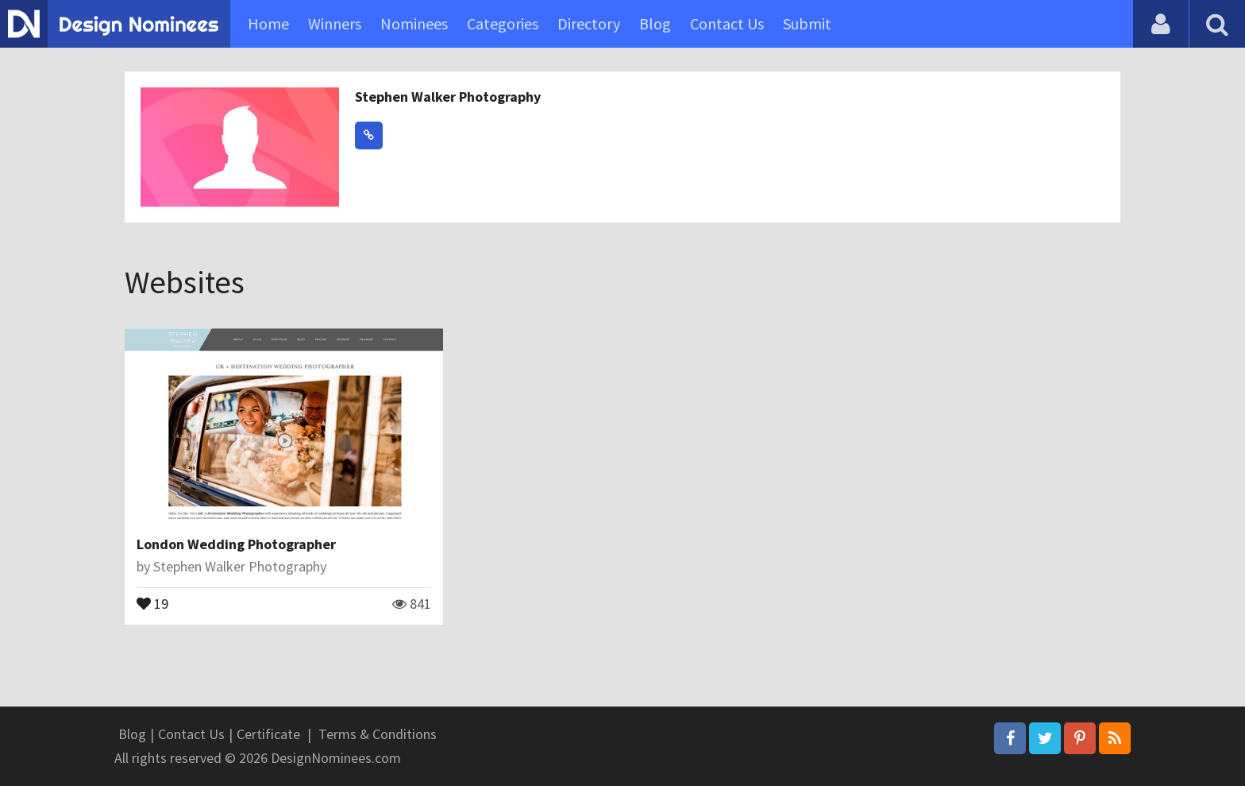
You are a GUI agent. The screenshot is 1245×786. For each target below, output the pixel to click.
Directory (588, 23)
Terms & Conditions (377, 734)
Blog (655, 23)
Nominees (414, 23)
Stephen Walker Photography (448, 96)
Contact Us (727, 23)
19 (152, 602)
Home (268, 23)
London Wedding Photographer (236, 544)
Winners (334, 23)
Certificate (268, 734)
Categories (502, 23)
